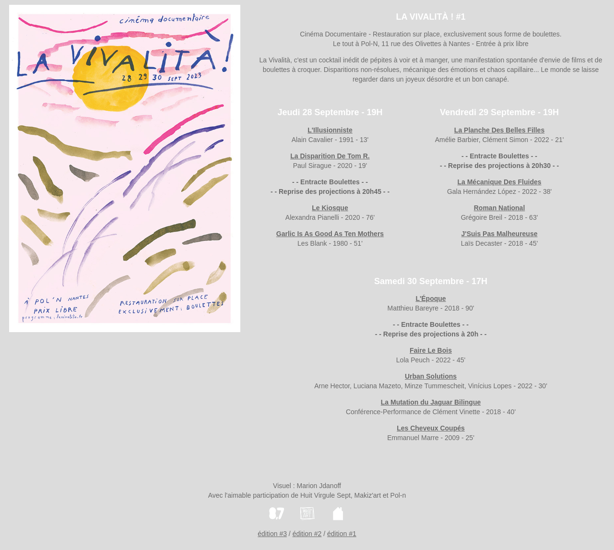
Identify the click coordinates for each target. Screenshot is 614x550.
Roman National (499, 208)
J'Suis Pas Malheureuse (499, 234)
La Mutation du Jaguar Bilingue (431, 402)
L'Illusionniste (330, 130)
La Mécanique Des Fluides (499, 182)
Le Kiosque (330, 208)
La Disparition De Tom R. (329, 156)
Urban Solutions (431, 376)
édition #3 (272, 534)
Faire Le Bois (431, 350)
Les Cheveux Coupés (431, 428)
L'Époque (430, 298)
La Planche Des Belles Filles (499, 130)
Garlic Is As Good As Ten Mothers (330, 234)
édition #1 (341, 534)
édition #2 (307, 534)
